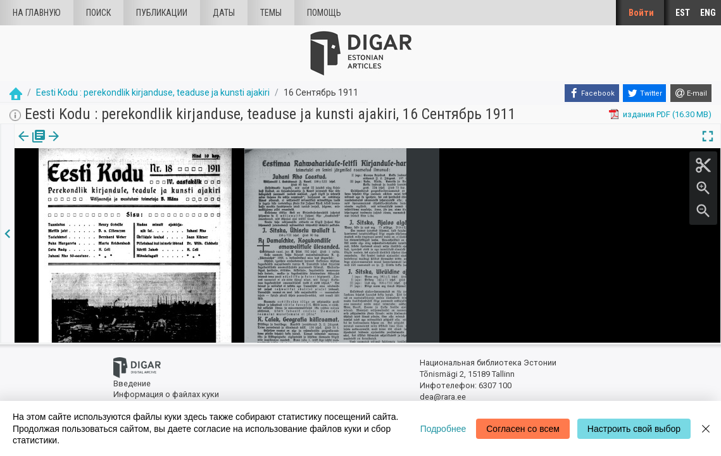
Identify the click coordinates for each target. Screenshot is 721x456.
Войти (641, 13)
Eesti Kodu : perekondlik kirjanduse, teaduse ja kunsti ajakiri (153, 92)
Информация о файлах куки (166, 394)
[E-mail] (691, 93)
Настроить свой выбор (633, 429)
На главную (37, 13)
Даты (224, 13)
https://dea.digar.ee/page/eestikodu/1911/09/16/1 (107, 180)
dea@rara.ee (443, 397)
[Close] (705, 428)
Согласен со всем (523, 429)
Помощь (324, 13)
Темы (271, 13)
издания (29, 145)
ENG (708, 13)
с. (72, 145)
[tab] (29, 145)
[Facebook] (592, 93)
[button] (80, 145)
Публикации (161, 13)
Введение (132, 383)
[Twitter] (644, 93)
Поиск (98, 13)
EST (682, 13)
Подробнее (443, 429)
